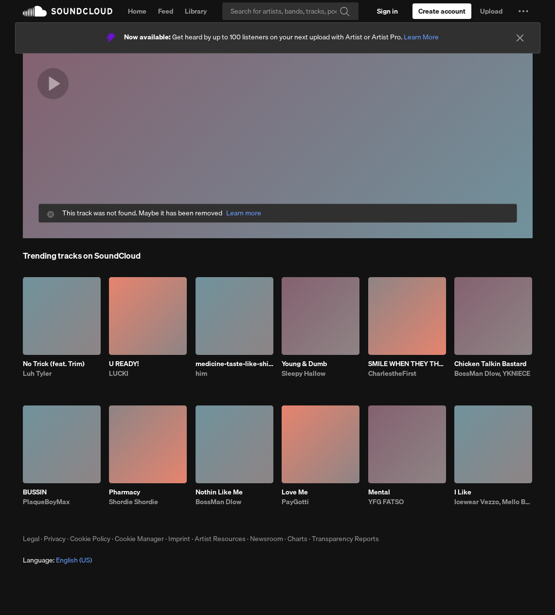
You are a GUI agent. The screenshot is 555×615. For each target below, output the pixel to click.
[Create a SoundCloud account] (441, 11)
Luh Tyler (37, 373)
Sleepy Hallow (303, 373)
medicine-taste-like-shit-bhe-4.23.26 (234, 364)
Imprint (179, 538)
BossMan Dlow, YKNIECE (492, 373)
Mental (379, 492)
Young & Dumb (304, 364)
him (201, 373)
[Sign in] (387, 11)
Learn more (243, 213)
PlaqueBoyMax (46, 502)
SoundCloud (67, 11)
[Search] (290, 11)
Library (196, 11)
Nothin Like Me (219, 492)
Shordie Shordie (133, 502)
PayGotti (295, 502)
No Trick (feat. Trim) (54, 364)
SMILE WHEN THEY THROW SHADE (407, 364)
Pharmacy (124, 492)
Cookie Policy (90, 538)
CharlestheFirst (392, 373)
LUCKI (118, 373)
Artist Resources (220, 538)
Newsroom (266, 538)
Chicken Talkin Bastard (490, 364)
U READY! (124, 364)
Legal (31, 538)
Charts (297, 538)
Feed (165, 11)
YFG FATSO (386, 502)
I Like (462, 492)
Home (137, 11)
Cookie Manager (139, 538)
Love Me (295, 492)
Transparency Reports (345, 538)
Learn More (421, 37)
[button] (523, 11)
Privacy (55, 538)
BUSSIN (35, 492)
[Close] (520, 38)
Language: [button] (57, 560)
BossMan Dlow (218, 502)
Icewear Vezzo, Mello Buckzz (493, 502)
